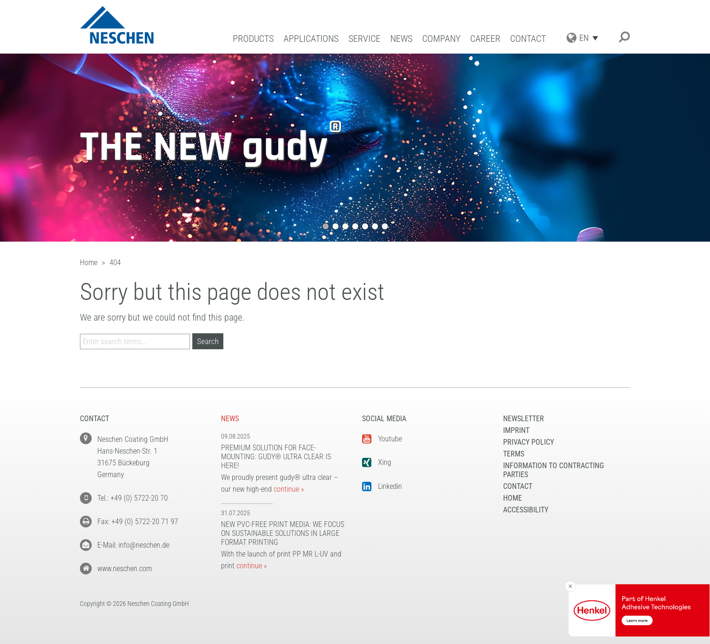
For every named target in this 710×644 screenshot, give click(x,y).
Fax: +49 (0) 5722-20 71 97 (137, 521)
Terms (513, 453)
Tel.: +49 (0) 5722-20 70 (132, 498)
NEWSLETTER (523, 418)
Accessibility (525, 509)
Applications (311, 38)
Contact (528, 38)
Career (485, 38)
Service (364, 38)
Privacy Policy (528, 442)
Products (253, 38)
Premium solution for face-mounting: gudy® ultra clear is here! (276, 456)
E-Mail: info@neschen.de (133, 545)
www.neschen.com (124, 568)
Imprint (516, 430)
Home (512, 498)
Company (441, 38)
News (401, 38)
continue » (289, 489)
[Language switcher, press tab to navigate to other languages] (591, 37)
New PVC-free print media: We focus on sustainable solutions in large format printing (282, 533)
